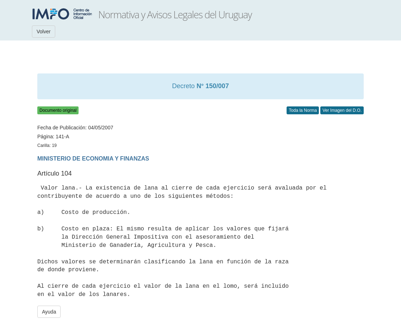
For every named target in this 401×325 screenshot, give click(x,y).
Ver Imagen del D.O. (342, 110)
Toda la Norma (303, 110)
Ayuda (49, 312)
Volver (44, 31)
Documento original (57, 110)
